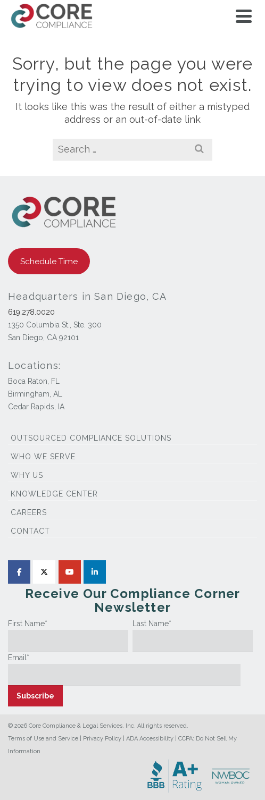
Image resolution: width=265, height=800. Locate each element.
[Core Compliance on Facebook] (19, 572)
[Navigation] (243, 16)
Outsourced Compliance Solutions (91, 438)
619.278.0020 (31, 312)
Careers (29, 512)
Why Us (27, 475)
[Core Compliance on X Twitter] (44, 572)
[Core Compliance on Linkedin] (95, 572)
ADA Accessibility (149, 738)
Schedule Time (49, 261)
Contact (30, 531)
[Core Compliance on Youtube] (70, 572)
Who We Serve (43, 456)
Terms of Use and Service (43, 738)
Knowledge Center (54, 494)
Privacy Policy (102, 738)
